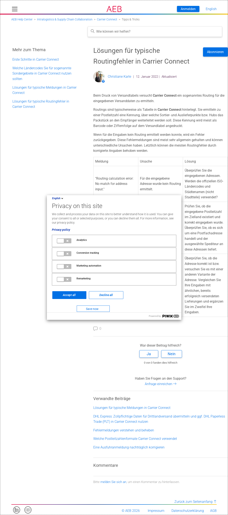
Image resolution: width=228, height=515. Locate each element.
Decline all (106, 295)
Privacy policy (61, 229)
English (58, 198)
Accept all (69, 295)
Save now (92, 309)
